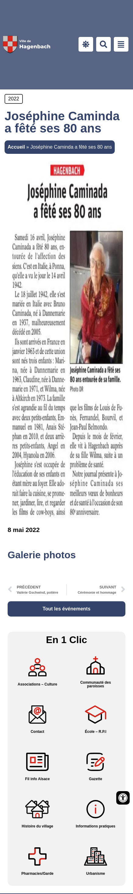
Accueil (16, 147)
